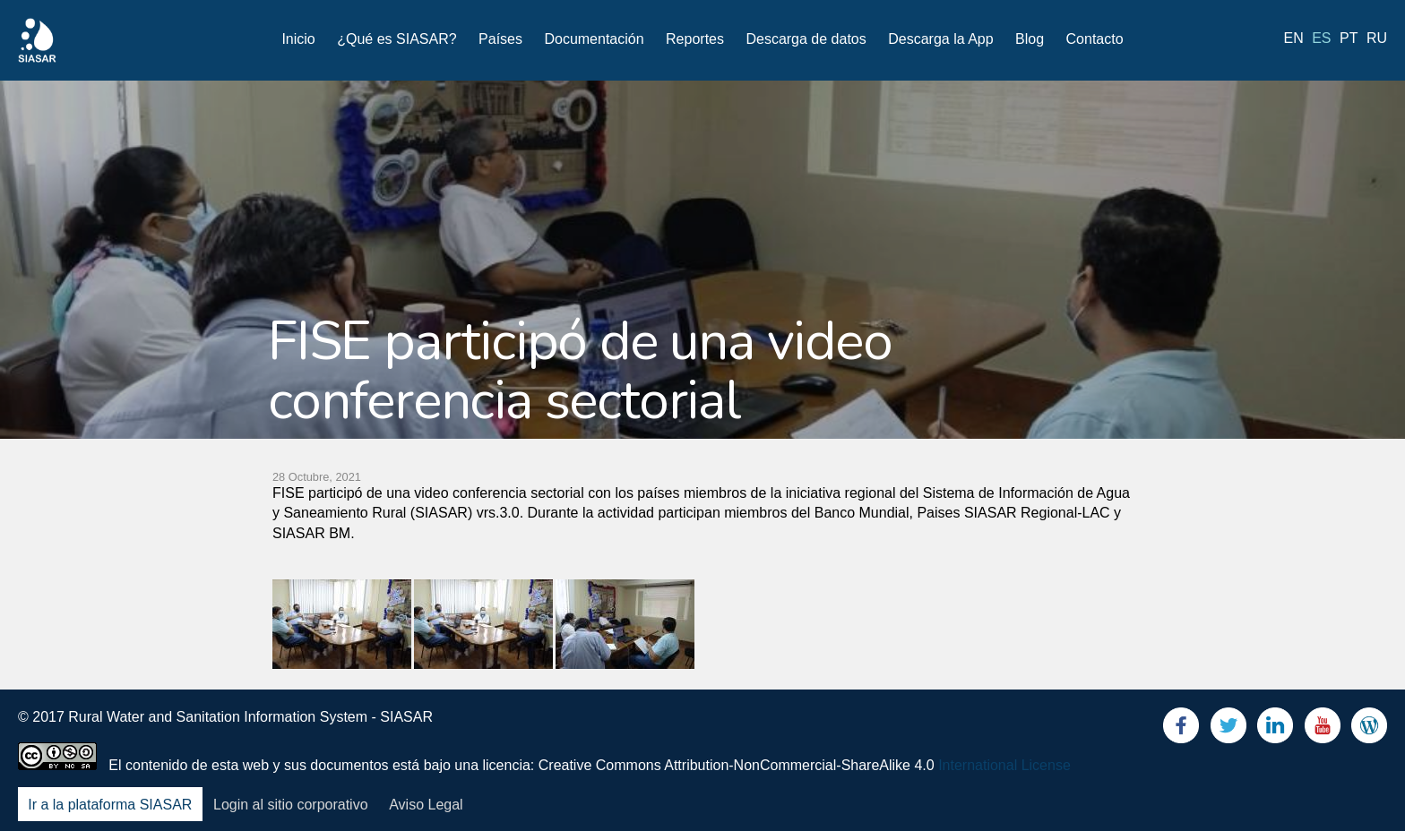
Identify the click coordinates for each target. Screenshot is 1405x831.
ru (1376, 38)
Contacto (1095, 39)
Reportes (695, 39)
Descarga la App (940, 39)
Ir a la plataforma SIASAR (110, 804)
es (1321, 38)
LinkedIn (1275, 729)
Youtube (1322, 729)
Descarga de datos (806, 39)
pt (1349, 38)
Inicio (298, 39)
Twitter (1228, 729)
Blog (1029, 39)
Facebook (1181, 729)
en (1294, 38)
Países (500, 39)
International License (1004, 765)
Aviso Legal (425, 804)
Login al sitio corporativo (290, 804)
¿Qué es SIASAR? (396, 39)
